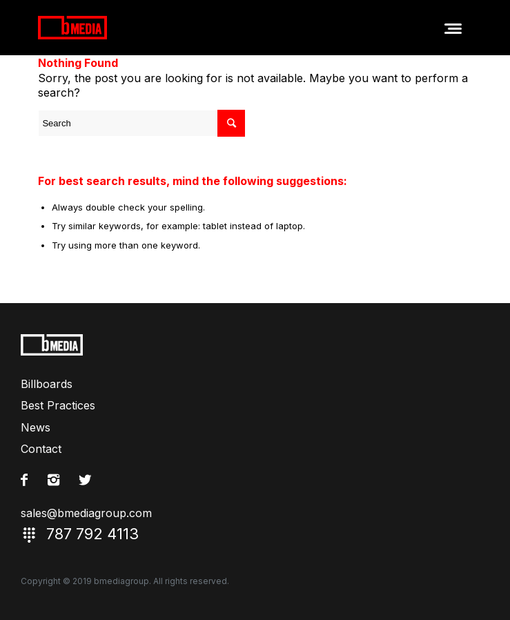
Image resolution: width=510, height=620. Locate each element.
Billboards (46, 384)
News (35, 427)
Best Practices (58, 405)
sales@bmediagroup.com (86, 513)
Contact (41, 449)
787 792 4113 (255, 535)
